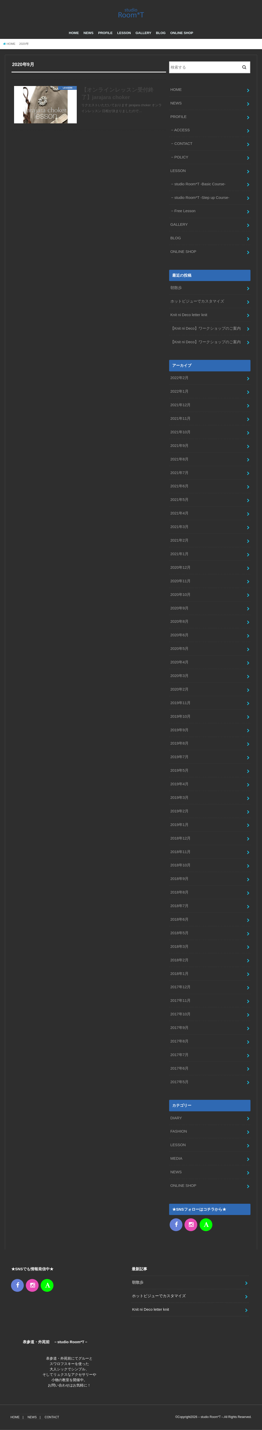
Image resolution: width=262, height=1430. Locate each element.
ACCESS (182, 130)
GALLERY (143, 33)
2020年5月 (179, 649)
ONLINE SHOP (181, 33)
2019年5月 (179, 770)
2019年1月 (179, 825)
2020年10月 (180, 595)
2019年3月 (179, 797)
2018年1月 (179, 974)
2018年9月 (179, 879)
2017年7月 (179, 1055)
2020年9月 (179, 608)
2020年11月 (180, 581)
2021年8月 (179, 459)
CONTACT (183, 144)
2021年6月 (179, 486)
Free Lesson (184, 211)
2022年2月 (179, 378)
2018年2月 (179, 960)
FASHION (178, 1131)
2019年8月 (179, 743)
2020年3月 (179, 676)
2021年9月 (179, 446)
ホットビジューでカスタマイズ (197, 301)
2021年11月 (180, 418)
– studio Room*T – (210, 1417)
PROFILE (105, 33)
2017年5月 (179, 1082)
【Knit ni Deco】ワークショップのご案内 (205, 328)
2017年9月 (179, 1028)
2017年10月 (180, 1014)
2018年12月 (180, 838)
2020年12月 (180, 567)
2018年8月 (179, 892)
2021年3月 (179, 527)
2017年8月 (179, 1041)
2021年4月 (179, 513)
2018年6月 (179, 919)
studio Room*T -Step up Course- (201, 198)
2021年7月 (179, 473)
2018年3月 (179, 946)
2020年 (24, 43)
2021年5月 (179, 500)
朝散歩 (176, 288)
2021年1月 (179, 554)
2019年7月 (179, 757)
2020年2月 (179, 689)
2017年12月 (180, 987)
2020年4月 (179, 662)
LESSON (124, 33)
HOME (74, 33)
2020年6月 (179, 635)
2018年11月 (180, 852)
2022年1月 (179, 391)
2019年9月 (179, 730)
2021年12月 (180, 405)
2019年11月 (180, 703)
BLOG (161, 33)
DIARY (176, 1118)
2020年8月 (179, 621)
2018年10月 (180, 865)
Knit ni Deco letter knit (188, 315)
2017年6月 (179, 1068)
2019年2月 (179, 811)
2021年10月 (180, 432)
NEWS (88, 33)
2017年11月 (180, 1000)
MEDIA (176, 1158)
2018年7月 (179, 906)
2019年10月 (180, 716)
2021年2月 (179, 540)
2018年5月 (179, 933)
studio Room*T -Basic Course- (199, 184)
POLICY (181, 157)
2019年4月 (179, 784)
